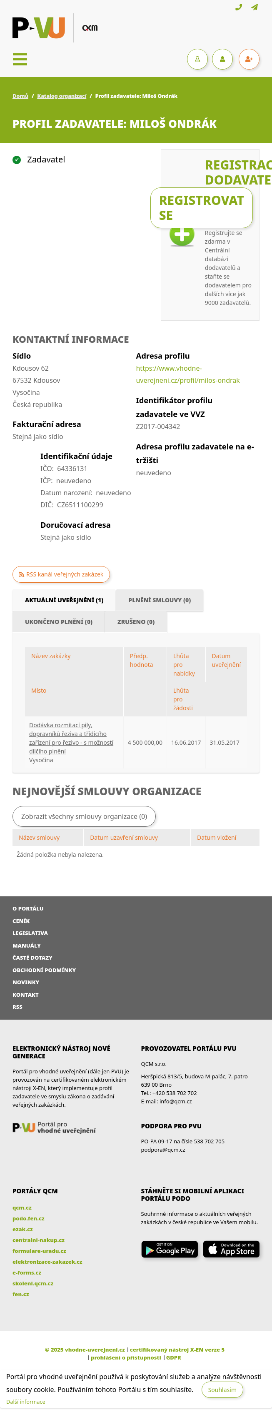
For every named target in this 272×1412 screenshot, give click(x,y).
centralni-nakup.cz (38, 1240)
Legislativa (30, 933)
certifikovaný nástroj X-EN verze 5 (177, 1349)
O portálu (28, 908)
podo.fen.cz (28, 1218)
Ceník (21, 921)
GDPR (173, 1357)
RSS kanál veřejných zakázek (64, 574)
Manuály (26, 945)
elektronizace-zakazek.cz (47, 1261)
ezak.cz (22, 1229)
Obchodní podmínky (44, 970)
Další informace (25, 1401)
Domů (20, 96)
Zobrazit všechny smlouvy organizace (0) (84, 816)
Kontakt (25, 994)
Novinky (25, 982)
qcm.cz (22, 1207)
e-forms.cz (26, 1272)
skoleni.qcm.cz (32, 1283)
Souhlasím (222, 1390)
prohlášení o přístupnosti (126, 1357)
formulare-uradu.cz (39, 1251)
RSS (17, 1006)
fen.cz (20, 1294)
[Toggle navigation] (20, 59)
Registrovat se (201, 208)
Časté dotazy (32, 957)
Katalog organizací (61, 96)
